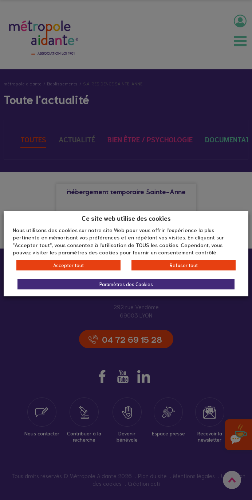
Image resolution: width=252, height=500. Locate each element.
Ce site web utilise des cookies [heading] (126, 218)
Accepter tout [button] (68, 265)
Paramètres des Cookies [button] (126, 284)
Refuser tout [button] (184, 265)
